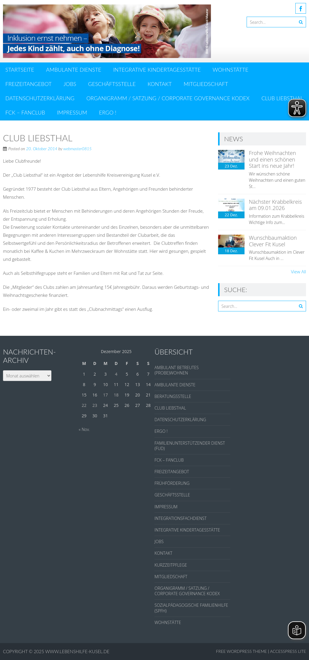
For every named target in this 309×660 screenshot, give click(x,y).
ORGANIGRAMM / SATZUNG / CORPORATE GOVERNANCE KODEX (168, 98)
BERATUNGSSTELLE (172, 396)
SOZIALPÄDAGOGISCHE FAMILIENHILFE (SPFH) (191, 607)
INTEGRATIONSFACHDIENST (180, 518)
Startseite (19, 69)
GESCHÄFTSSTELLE (112, 84)
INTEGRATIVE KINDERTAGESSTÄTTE (157, 69)
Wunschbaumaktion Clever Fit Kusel (273, 241)
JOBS (70, 84)
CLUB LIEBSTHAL (282, 98)
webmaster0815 (77, 148)
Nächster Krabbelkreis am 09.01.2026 (275, 205)
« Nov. (84, 429)
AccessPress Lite (288, 651)
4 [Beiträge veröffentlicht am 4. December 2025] (116, 374)
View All (298, 272)
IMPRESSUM (72, 112)
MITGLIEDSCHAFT (206, 84)
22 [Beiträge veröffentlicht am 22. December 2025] (84, 405)
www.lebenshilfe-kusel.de (77, 651)
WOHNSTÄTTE (230, 69)
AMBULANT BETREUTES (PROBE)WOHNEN (176, 370)
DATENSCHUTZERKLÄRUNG (40, 98)
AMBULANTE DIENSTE (73, 69)
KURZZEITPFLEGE (170, 565)
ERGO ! (107, 112)
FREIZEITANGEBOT (28, 84)
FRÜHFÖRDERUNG (172, 483)
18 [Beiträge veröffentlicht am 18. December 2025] (116, 395)
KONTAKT (160, 84)
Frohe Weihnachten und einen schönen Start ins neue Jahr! (272, 159)
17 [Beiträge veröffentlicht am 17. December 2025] (105, 395)
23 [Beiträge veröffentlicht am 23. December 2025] (94, 405)
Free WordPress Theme (241, 651)
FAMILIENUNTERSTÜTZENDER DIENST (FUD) (189, 445)
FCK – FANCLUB (25, 112)
